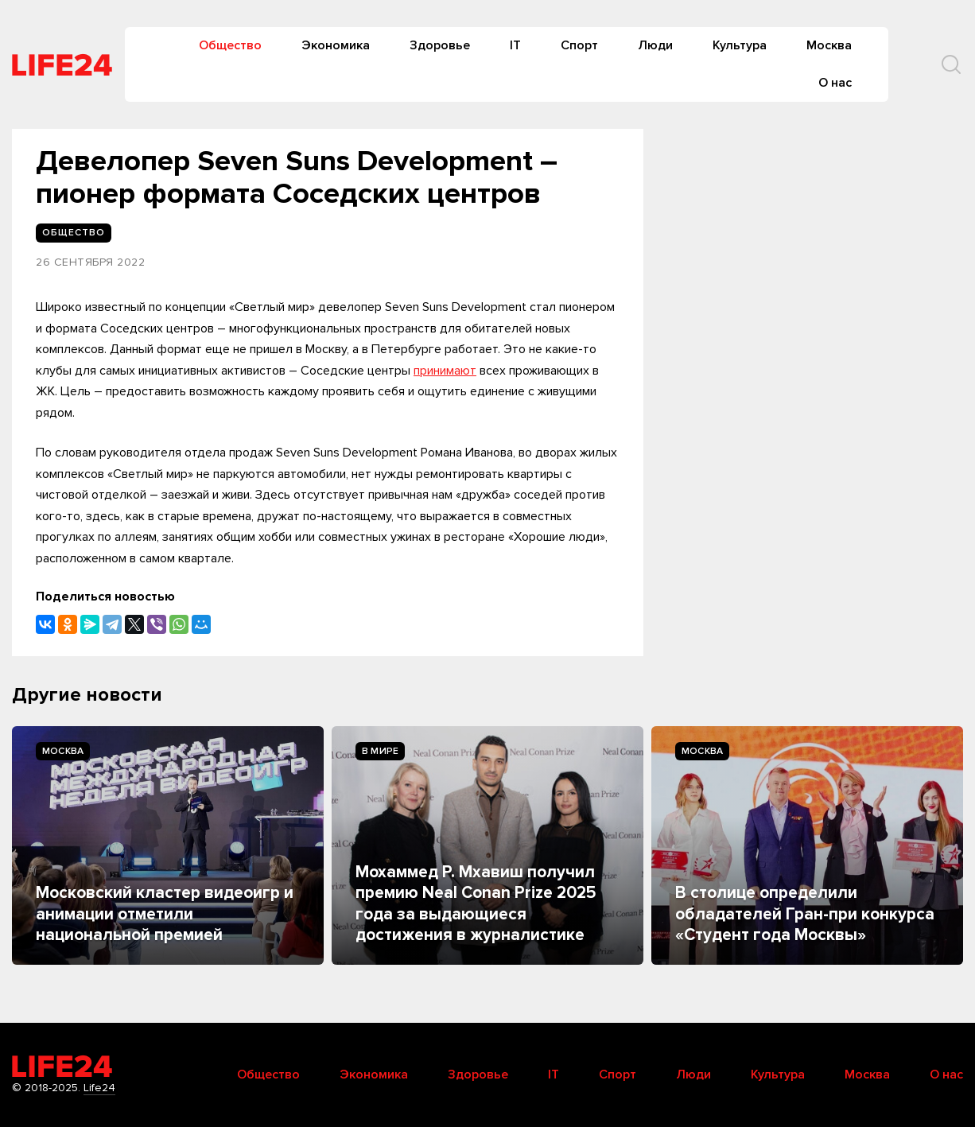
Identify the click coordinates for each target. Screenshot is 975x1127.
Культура (740, 45)
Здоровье (440, 45)
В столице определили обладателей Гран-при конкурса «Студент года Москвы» (804, 914)
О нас (835, 83)
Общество (230, 45)
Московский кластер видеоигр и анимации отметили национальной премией (164, 914)
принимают (445, 371)
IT (515, 45)
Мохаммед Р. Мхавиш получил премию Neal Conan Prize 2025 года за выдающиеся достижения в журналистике (475, 903)
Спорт (579, 45)
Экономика (335, 45)
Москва (829, 45)
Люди (655, 45)
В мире (380, 751)
